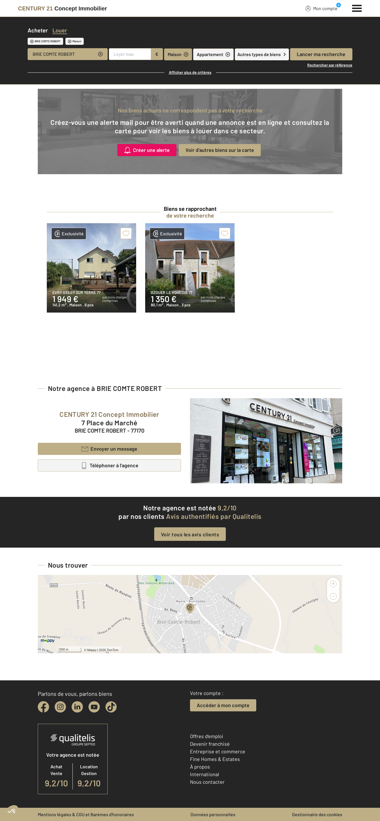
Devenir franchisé (210, 744)
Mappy (91, 650)
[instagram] (60, 706)
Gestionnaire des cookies (317, 814)
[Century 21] (62, 8)
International (204, 774)
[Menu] (357, 7)
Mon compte (321, 8)
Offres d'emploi (206, 736)
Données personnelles (213, 814)
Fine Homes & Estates (215, 759)
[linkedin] (77, 706)
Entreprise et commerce (217, 751)
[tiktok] (111, 706)
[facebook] (43, 706)
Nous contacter (207, 782)
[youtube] (94, 706)
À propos (200, 767)
